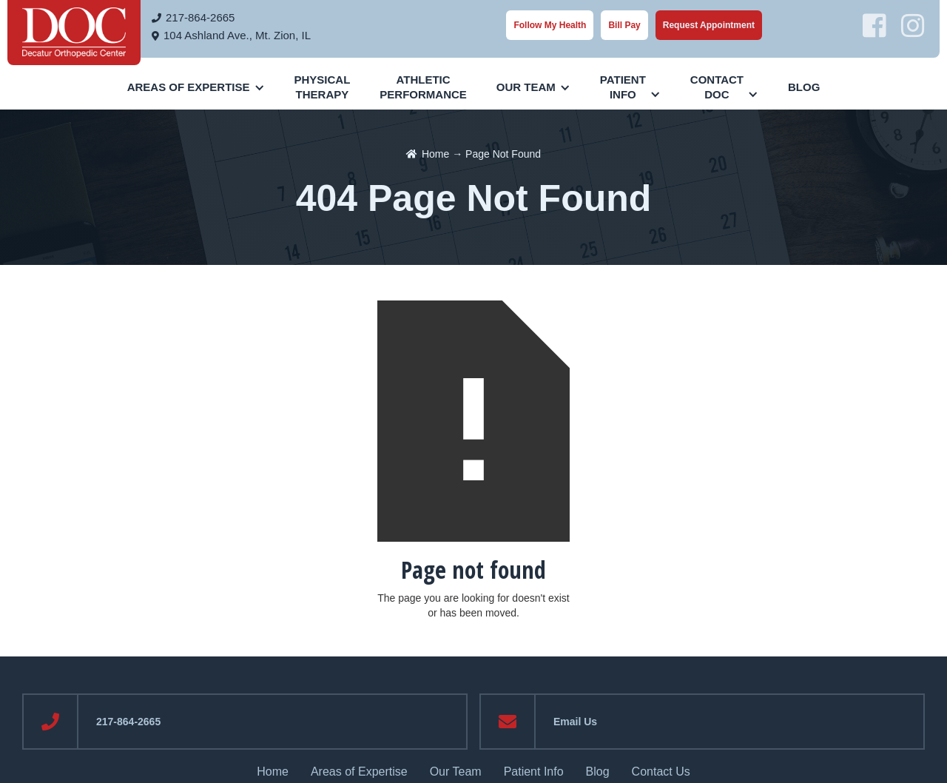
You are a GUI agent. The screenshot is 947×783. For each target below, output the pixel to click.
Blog (804, 87)
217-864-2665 (200, 17)
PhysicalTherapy (322, 87)
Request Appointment (709, 25)
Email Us (575, 721)
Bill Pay (624, 25)
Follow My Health (549, 25)
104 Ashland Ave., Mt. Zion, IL (237, 35)
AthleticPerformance (423, 87)
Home (435, 154)
